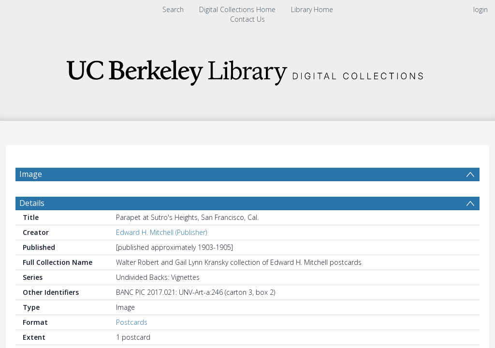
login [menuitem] (480, 9)
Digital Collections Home (237, 9)
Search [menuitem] (173, 9)
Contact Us (247, 19)
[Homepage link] (247, 69)
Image (30, 174)
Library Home (312, 9)
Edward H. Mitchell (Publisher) (161, 255)
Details (31, 226)
